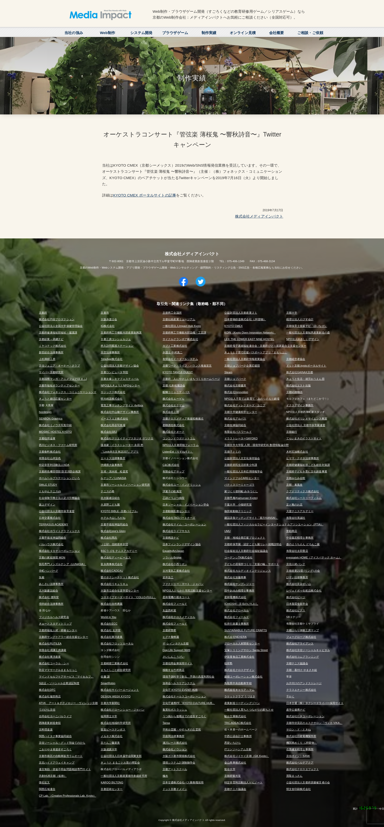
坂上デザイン (47, 504)
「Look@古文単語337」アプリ (120, 451)
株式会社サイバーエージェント (120, 689)
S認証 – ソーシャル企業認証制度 (59, 683)
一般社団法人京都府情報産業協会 (244, 359)
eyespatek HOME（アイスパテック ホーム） (313, 557)
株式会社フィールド (175, 603)
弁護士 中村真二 (172, 352)
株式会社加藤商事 (235, 577)
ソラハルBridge (172, 557)
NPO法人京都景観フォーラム (181, 445)
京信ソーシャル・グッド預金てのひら (62, 742)
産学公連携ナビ (295, 709)
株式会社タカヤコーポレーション (59, 550)
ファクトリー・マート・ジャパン (183, 583)
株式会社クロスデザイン (239, 669)
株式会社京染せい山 (298, 583)
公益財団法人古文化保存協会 (242, 458)
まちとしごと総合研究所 (116, 669)
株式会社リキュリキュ (114, 583)
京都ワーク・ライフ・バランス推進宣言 (187, 365)
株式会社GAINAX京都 (299, 372)
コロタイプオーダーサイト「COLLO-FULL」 (128, 597)
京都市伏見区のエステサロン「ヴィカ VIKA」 (314, 722)
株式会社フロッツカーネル (117, 643)
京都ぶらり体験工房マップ (302, 630)
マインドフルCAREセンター (241, 478)
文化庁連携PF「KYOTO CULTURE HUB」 (189, 703)
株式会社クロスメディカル (179, 617)
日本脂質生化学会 (297, 603)
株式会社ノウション (175, 749)
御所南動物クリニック (238, 511)
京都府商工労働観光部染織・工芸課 (184, 332)
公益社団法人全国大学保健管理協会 (61, 325)
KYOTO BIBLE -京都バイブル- (119, 511)
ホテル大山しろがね (113, 517)
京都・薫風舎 (294, 484)
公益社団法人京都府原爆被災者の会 (308, 782)
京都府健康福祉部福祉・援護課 (58, 332)
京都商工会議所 (172, 312)
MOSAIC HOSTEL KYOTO (55, 431)
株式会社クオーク (173, 431)
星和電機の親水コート (176, 597)
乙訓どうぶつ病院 (173, 497)
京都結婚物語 (294, 392)
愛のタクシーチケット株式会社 (120, 577)
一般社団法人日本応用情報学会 (243, 471)
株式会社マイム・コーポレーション (184, 524)
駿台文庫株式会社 (235, 716)
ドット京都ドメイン (175, 789)
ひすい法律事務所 (297, 577)
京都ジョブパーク (235, 378)
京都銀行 (291, 431)
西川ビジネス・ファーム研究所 (58, 445)
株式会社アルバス (235, 418)
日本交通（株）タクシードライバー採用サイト (315, 703)
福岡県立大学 (109, 716)
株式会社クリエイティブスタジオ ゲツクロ (127, 438)
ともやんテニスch (50, 491)
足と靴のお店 (294, 504)
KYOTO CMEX (233, 325)
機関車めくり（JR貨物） (301, 742)
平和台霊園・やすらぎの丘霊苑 (182, 729)
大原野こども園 (110, 504)
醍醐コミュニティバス (176, 392)
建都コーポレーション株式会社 (243, 676)
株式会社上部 (171, 411)
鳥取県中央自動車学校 (238, 683)
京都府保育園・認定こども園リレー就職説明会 (253, 544)
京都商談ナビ (171, 537)
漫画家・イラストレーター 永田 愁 (122, 445)
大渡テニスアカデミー (300, 511)
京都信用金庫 (47, 438)
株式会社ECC (109, 623)
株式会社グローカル (236, 610)
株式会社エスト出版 (298, 385)
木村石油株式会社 (297, 451)
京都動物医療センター (176, 511)
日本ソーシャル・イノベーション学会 (186, 504)
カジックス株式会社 (113, 392)
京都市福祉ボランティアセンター (59, 385)
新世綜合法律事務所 (51, 352)
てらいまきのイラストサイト (304, 438)
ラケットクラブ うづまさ (239, 696)
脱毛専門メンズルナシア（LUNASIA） (62, 564)
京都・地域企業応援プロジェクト (244, 537)
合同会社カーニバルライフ (55, 716)
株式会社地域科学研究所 (116, 722)
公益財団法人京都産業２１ (240, 312)
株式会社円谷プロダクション (56, 319)
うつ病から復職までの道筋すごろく (184, 716)
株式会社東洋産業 (111, 636)
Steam (228, 372)
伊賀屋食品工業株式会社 (239, 656)
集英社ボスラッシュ (175, 709)
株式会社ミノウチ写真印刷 (55, 425)
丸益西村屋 (169, 610)
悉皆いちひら (232, 742)
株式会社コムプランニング (302, 656)
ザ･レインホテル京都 (176, 643)
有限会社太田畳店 (297, 550)
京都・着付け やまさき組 (301, 669)
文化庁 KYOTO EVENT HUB (180, 689)
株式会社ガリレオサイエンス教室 (306, 418)
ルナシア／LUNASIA (113, 478)
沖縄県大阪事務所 (111, 464)
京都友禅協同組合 (235, 425)
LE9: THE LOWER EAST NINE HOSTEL (249, 339)
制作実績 (209, 33)
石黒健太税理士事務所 (300, 749)
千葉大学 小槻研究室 (238, 504)
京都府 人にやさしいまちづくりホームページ (191, 378)
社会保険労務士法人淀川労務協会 (59, 497)
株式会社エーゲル (173, 398)
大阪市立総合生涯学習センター (120, 590)
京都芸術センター (111, 789)
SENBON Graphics (50, 418)
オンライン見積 (243, 33)
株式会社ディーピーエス (116, 557)
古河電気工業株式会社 (176, 570)
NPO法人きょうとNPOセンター (120, 385)
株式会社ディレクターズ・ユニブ (244, 405)
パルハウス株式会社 (51, 544)
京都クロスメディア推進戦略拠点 (183, 418)
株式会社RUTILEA (50, 643)
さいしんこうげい (173, 656)
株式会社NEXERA (235, 636)
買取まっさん (294, 775)
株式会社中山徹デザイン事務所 (120, 411)
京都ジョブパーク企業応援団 (242, 365)
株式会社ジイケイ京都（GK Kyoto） (246, 755)
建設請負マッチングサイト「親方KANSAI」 (251, 517)
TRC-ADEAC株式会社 (237, 722)
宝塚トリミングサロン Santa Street (246, 650)
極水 (165, 775)
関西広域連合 (47, 789)
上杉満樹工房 (47, 359)
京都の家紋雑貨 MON (52, 557)
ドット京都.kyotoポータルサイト (306, 365)
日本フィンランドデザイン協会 (182, 544)
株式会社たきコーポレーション (305, 716)
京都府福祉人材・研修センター (58, 630)
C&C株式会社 (171, 464)
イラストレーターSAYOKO (241, 438)
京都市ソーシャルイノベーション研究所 (125, 484)
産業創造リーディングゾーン (242, 703)
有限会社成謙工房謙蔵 (52, 650)
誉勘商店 (291, 531)
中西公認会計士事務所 (238, 736)
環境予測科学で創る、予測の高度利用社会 (189, 676)
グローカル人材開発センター (242, 643)
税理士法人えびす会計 (300, 319)
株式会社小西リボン (175, 564)
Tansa (166, 722)
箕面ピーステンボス (113, 729)
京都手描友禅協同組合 (114, 524)
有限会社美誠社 (295, 517)
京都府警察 (169, 630)
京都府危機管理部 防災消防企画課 (60, 471)
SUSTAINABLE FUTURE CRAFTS (245, 630)
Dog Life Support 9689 (176, 650)
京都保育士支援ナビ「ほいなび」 (306, 325)
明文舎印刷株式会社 (298, 789)
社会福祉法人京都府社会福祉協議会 (246, 550)
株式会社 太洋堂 (110, 630)
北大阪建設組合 (110, 497)
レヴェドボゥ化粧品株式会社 (304, 590)
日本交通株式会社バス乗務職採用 (183, 782)
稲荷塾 (228, 663)
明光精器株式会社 (111, 398)
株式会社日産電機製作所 (301, 736)
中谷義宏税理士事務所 (300, 537)
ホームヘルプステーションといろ (59, 478)
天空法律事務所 (110, 352)
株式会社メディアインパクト (259, 216)
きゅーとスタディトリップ (55, 623)
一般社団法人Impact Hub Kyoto (182, 325)
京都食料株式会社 (50, 451)
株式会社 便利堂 (49, 597)
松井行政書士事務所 (236, 623)
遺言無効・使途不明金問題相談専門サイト (65, 769)
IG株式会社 (108, 325)
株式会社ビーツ (295, 597)
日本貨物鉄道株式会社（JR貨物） (245, 319)
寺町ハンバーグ (48, 570)
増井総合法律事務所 (51, 603)
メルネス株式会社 (111, 736)
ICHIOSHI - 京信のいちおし (241, 603)
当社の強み (73, 33)
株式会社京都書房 (235, 385)
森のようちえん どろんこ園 (303, 544)
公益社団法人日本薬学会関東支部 (121, 755)
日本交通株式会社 (50, 517)
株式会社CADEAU (112, 570)
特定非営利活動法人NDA (54, 464)
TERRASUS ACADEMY (53, 524)
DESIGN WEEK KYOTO (116, 696)
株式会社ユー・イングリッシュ (182, 484)
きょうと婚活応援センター (55, 398)
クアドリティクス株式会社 (302, 491)
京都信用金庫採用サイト (178, 663)
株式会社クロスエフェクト (302, 769)
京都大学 (291, 312)
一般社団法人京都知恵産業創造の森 (308, 332)
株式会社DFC (47, 689)
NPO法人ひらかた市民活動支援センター (187, 590)
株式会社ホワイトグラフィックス (59, 531)
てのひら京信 (47, 709)
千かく (290, 696)
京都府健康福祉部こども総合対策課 (308, 464)
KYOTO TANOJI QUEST (178, 372)
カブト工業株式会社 (175, 345)
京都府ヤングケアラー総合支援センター (63, 636)
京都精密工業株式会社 (114, 663)
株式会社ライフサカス (176, 531)
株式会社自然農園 (111, 603)
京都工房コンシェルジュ (116, 339)
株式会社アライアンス (300, 643)
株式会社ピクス (295, 610)
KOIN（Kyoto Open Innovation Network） (250, 332)
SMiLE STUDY (48, 484)
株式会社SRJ (109, 431)
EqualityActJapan (173, 550)
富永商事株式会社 (111, 564)
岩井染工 (168, 577)
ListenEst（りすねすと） (178, 451)
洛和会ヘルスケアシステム (179, 683)
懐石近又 (44, 782)
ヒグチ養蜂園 (171, 636)
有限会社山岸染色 (50, 458)
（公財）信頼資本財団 (114, 544)
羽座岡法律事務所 (173, 736)
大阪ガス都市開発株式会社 (179, 755)
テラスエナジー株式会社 (301, 689)
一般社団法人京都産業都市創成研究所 (124, 775)
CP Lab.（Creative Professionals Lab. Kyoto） (67, 795)
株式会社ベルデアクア (300, 762)
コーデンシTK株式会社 (238, 557)
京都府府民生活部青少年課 (240, 464)
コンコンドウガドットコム (179, 438)
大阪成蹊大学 (109, 749)
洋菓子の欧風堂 (172, 491)
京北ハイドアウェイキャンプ (56, 762)
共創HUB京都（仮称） (53, 775)
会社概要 (276, 33)
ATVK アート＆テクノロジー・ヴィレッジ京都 (68, 703)
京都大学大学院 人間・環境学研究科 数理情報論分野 (256, 445)
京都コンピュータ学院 (114, 372)
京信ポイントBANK (298, 755)
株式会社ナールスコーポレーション (184, 696)
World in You (108, 617)
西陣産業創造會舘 (50, 722)
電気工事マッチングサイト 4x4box (122, 405)
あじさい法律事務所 (51, 583)
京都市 (105, 312)
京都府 (43, 312)
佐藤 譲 (105, 676)
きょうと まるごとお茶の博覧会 (120, 762)
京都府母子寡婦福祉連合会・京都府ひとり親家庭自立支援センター (265, 345)
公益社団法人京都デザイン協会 (120, 365)
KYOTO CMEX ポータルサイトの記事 (144, 195)
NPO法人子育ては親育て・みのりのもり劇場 (251, 398)
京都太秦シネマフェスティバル (120, 378)
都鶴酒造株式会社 (173, 425)
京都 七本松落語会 (174, 385)
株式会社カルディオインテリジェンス (247, 570)
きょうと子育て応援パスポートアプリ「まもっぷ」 (255, 352)
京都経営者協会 (295, 359)
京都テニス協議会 (297, 663)
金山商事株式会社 (235, 762)
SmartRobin (108, 683)
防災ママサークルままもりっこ (58, 669)
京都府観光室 (232, 775)
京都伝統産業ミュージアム (179, 319)
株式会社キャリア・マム (239, 689)
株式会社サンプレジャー (239, 583)
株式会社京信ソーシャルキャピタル (308, 650)
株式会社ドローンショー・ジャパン (122, 709)
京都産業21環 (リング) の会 (303, 570)
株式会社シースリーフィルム (304, 497)
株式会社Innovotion (236, 392)
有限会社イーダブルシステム (180, 359)
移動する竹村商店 (173, 669)
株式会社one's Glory (113, 531)
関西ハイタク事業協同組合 (55, 736)
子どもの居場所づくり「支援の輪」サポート (251, 564)
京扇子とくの (232, 451)
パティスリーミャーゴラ (239, 484)
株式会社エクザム (173, 405)
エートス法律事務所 (113, 458)
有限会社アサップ (173, 471)
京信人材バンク (295, 564)
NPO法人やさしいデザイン (303, 339)
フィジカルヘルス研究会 (54, 617)
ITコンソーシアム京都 (237, 749)
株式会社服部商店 (50, 696)
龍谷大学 (229, 769)
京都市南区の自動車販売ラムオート (61, 755)
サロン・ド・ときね (298, 729)
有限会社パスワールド (238, 431)
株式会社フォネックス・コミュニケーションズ (67, 392)
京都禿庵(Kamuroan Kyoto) (241, 497)
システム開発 (141, 33)
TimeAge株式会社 (111, 359)
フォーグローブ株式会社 (301, 636)
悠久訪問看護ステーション (117, 345)
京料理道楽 (46, 729)
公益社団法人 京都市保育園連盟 (305, 425)
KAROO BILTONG (112, 782)
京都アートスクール (175, 769)
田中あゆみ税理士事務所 (239, 590)
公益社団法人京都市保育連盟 (56, 511)
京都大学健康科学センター (240, 411)
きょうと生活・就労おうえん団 (305, 378)
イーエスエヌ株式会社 (114, 418)
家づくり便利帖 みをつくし (241, 491)
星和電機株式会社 (235, 597)
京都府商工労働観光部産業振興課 (121, 332)
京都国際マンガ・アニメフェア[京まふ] (63, 378)
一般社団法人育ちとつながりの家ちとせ (249, 709)
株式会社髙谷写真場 (113, 425)
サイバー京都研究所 (51, 372)
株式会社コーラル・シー (54, 663)
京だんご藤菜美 (110, 742)
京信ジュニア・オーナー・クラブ (59, 365)
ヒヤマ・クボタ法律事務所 (302, 458)
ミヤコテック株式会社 (52, 345)
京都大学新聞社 (110, 703)
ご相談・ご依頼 (310, 33)
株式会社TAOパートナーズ (179, 517)
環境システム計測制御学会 (179, 762)
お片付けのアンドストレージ (304, 683)
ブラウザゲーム (175, 33)
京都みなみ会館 (295, 478)
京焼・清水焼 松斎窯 (114, 471)
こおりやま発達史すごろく (55, 749)
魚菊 (41, 577)
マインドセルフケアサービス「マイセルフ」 (66, 676)
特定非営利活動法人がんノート (243, 782)
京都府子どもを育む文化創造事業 (306, 471)
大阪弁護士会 (109, 319)
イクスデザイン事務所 (300, 405)
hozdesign (45, 411)
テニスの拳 (107, 491)
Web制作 (107, 33)
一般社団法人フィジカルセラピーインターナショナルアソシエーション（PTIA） (273, 524)
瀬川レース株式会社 (175, 742)
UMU (227, 531)
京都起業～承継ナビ (51, 339)
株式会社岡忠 (109, 537)
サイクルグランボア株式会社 (180, 339)
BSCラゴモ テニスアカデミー (119, 550)
